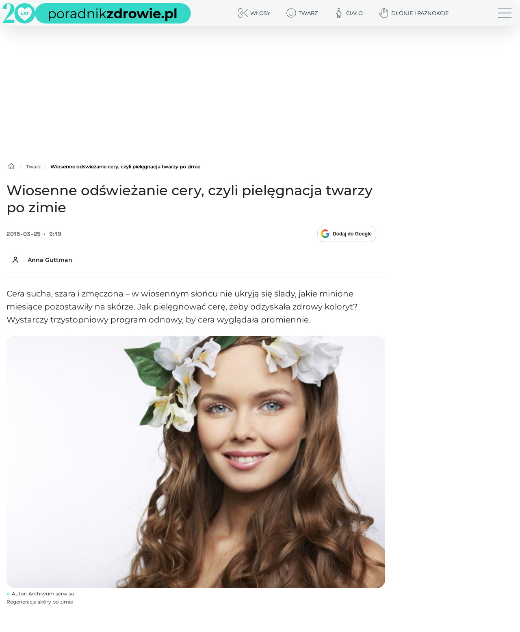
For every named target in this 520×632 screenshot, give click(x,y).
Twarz (33, 166)
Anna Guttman (50, 260)
